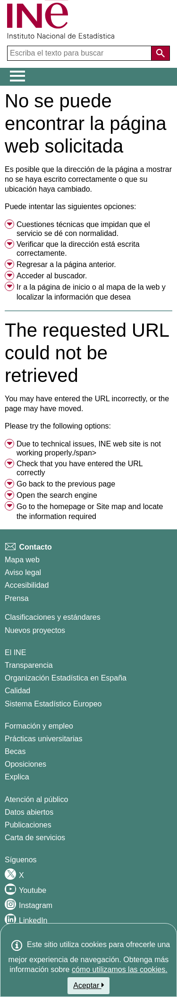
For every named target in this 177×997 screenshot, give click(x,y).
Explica (17, 777)
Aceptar (88, 985)
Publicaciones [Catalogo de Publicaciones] (28, 825)
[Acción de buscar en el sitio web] (160, 53)
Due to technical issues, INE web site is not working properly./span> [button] (89, 448)
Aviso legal (23, 572)
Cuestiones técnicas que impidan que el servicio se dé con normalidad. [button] (83, 228)
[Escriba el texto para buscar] (80, 53)
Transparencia (29, 665)
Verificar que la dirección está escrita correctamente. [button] (78, 248)
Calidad (17, 691)
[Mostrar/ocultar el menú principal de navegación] (17, 76)
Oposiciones (25, 764)
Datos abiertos (29, 812)
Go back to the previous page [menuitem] (66, 484)
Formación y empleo (39, 726)
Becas (15, 751)
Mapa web (22, 560)
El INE (15, 652)
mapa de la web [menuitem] (133, 287)
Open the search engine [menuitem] (57, 495)
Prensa (17, 598)
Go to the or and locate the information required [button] (90, 512)
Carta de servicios (35, 838)
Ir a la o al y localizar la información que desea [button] (91, 292)
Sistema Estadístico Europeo (53, 704)
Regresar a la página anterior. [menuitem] (66, 264)
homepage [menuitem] (67, 507)
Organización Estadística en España (65, 678)
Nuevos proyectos (35, 630)
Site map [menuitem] (111, 507)
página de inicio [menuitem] (63, 287)
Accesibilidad (27, 585)
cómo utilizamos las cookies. (120, 969)
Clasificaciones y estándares (53, 617)
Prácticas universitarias (44, 739)
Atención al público (36, 799)
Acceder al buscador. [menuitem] (52, 276)
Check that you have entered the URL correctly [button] (80, 468)
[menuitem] (88, 229)
